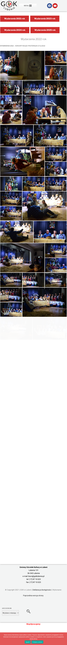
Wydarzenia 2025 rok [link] (45, 30)
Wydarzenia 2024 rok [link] (14, 30)
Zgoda (28, 642)
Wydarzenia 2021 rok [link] (14, 18)
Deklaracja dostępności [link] (42, 590)
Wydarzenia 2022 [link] (7, 46)
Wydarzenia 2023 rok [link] (44, 18)
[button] (26, 6)
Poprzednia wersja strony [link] (33, 595)
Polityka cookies (37, 642)
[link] (9, 5)
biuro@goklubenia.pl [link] (36, 576)
